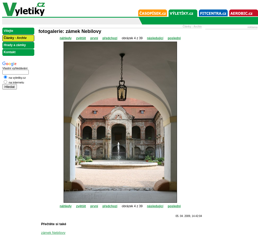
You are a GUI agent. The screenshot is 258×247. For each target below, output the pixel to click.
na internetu (14, 82)
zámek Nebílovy (53, 233)
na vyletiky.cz (15, 77)
